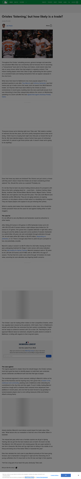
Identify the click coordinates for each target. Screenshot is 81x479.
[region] (40, 475)
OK (66, 475)
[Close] (78, 475)
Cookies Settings (54, 475)
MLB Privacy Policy (29, 477)
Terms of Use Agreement (42, 477)
